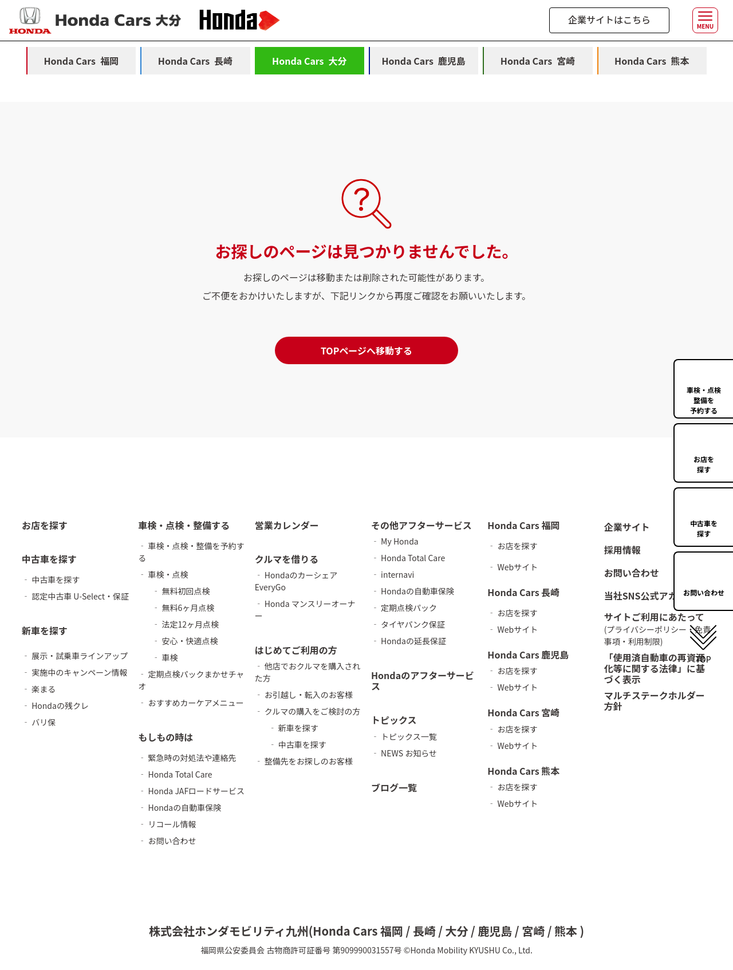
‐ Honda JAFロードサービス (191, 790)
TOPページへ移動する (366, 350)
